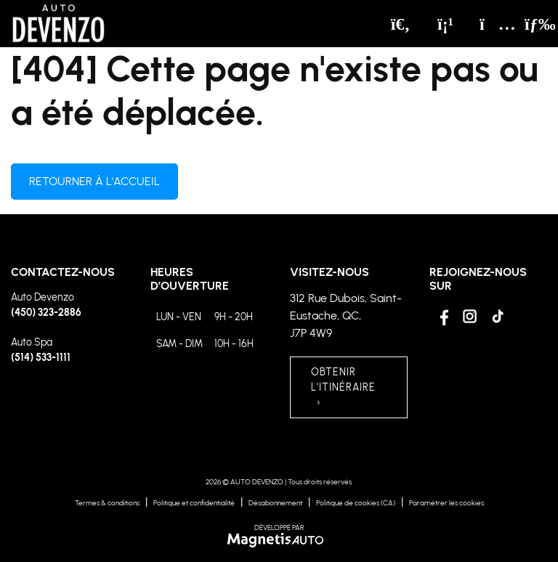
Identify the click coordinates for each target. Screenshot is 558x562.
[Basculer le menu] (529, 24)
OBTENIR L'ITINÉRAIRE (343, 387)
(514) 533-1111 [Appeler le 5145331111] (40, 357)
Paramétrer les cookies (446, 503)
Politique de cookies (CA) (355, 503)
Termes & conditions (107, 503)
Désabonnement (275, 503)
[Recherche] (400, 24)
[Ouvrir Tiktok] (497, 316)
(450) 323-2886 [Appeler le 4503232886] (46, 312)
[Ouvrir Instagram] (470, 316)
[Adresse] (490, 24)
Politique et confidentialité (194, 503)
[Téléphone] (445, 24)
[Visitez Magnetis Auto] (279, 539)
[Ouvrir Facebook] (442, 316)
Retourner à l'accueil (94, 181)
